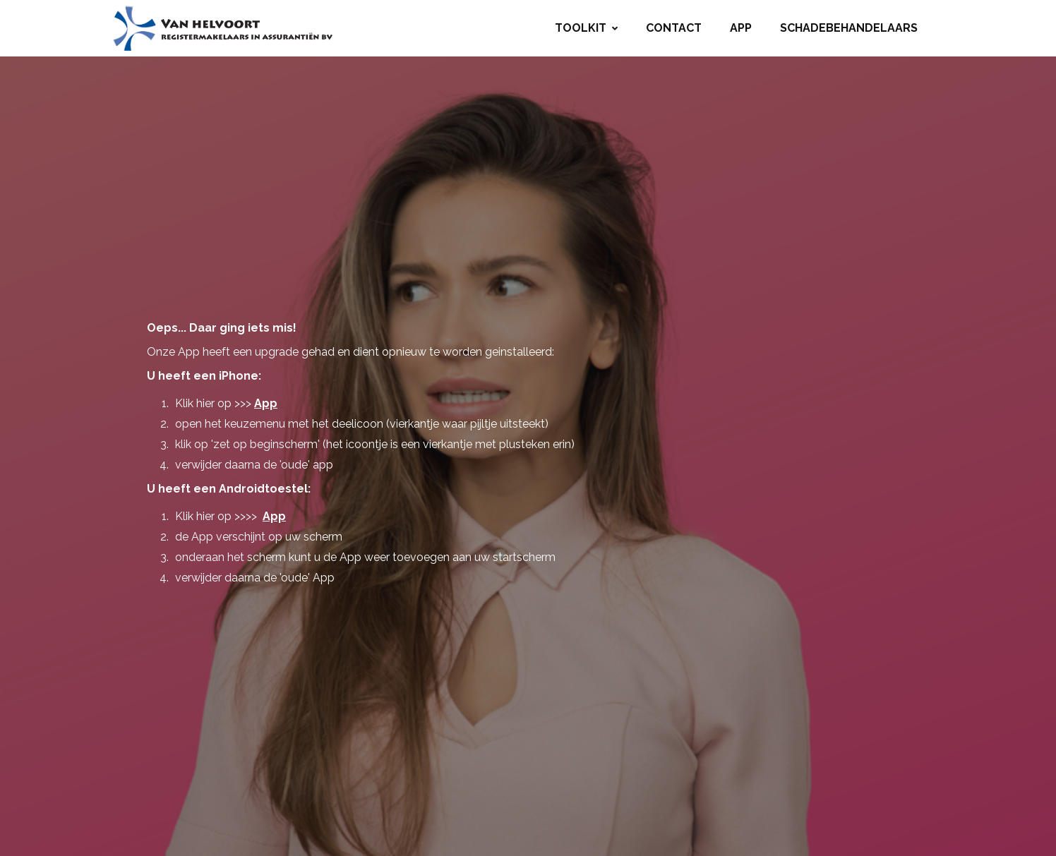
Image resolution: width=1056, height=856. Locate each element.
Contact (674, 28)
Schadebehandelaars (849, 28)
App (741, 28)
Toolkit (586, 28)
